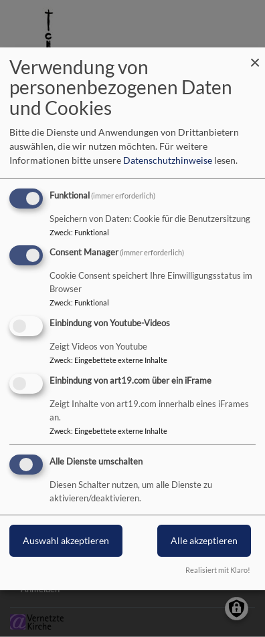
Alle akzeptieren (204, 540)
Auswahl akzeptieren (66, 540)
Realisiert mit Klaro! (217, 569)
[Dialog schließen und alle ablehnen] (255, 55)
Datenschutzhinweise (167, 160)
